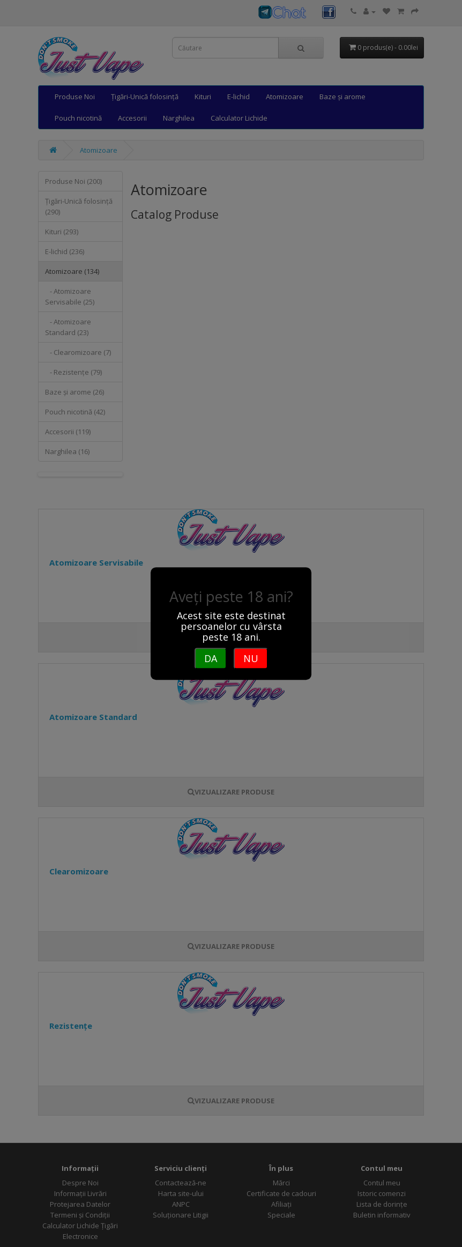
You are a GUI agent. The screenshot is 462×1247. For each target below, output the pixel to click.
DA (210, 658)
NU (250, 658)
